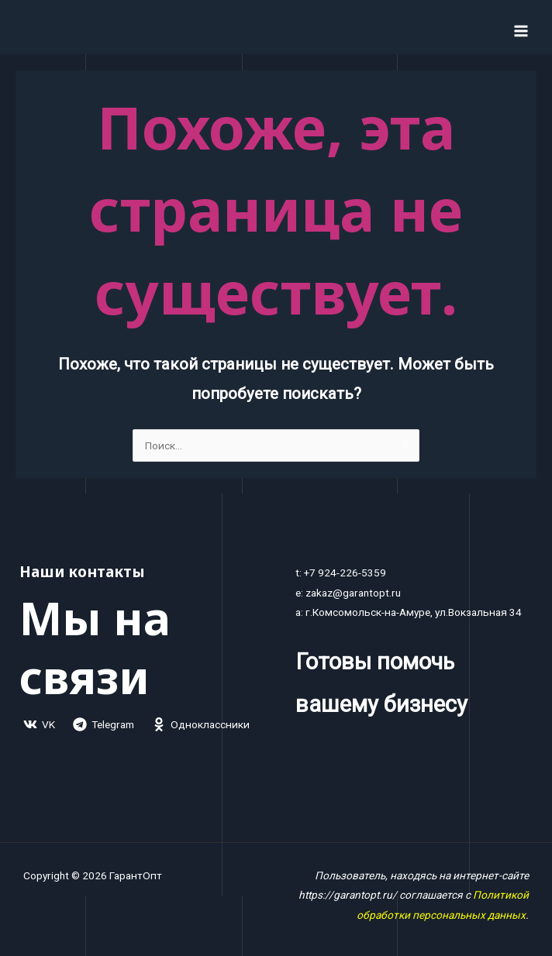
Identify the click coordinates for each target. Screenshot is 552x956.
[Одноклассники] (201, 724)
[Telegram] (104, 724)
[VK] (39, 724)
